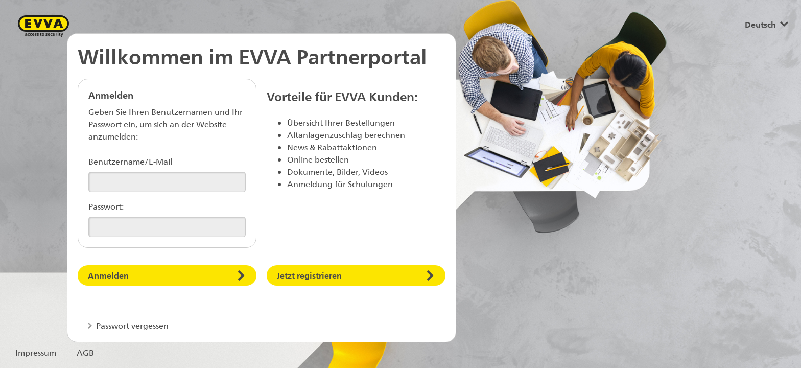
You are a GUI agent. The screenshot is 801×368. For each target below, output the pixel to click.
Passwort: (106, 206)
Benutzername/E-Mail (130, 161)
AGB (85, 352)
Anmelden (108, 275)
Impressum (35, 352)
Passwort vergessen (131, 325)
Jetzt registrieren (309, 275)
